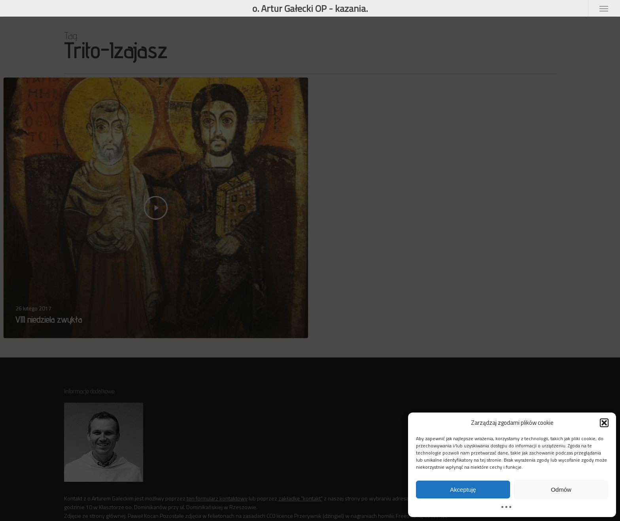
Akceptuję (463, 489)
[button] (604, 423)
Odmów (561, 489)
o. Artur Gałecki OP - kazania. (310, 8)
